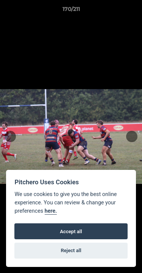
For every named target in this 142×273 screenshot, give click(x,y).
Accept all (71, 231)
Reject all (71, 250)
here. (51, 211)
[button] (132, 11)
